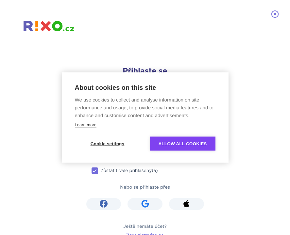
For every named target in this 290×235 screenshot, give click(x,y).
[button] (103, 204)
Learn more (85, 124)
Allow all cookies (182, 143)
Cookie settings (108, 143)
